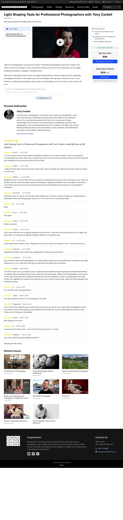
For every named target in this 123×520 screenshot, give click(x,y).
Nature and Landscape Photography (75, 371)
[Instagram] (37, 453)
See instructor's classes (25, 133)
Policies (61, 465)
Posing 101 (65, 396)
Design (59, 6)
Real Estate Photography (41, 396)
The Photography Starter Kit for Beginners (44, 422)
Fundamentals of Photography (15, 371)
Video (49, 6)
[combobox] (111, 7)
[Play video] (60, 42)
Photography (37, 6)
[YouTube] (29, 453)
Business (69, 6)
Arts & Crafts (83, 6)
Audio (95, 6)
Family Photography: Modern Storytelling (43, 372)
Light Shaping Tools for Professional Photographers (16, 35)
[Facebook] (33, 453)
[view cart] (98, 2)
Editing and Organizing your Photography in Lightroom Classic (16, 397)
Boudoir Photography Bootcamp (15, 421)
